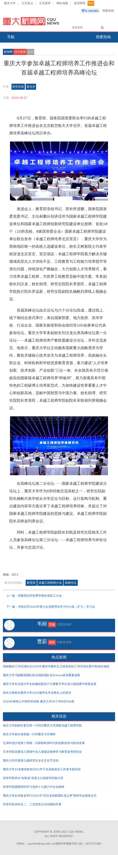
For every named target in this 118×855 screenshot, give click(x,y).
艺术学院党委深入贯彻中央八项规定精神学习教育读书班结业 (42, 752)
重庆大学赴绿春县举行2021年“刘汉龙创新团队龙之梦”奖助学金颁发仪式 (50, 795)
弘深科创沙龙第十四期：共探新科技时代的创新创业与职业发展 (44, 743)
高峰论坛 (71, 583)
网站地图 (62, 3)
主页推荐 (45, 3)
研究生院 (18, 86)
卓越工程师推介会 (50, 583)
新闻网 (8, 52)
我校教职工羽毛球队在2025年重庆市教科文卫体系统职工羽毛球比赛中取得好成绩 (56, 666)
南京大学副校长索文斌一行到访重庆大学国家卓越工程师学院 (42, 725)
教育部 (31, 583)
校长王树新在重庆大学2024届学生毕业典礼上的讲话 (37, 693)
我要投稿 (97, 11)
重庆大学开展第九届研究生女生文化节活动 (30, 760)
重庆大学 (10, 3)
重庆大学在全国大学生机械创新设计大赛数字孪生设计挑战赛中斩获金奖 (49, 684)
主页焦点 (27, 3)
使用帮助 (80, 3)
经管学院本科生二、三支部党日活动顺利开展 (32, 804)
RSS (91, 3)
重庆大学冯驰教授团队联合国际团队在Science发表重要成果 (41, 675)
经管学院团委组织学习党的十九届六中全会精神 (33, 787)
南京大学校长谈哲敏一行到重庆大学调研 (29, 734)
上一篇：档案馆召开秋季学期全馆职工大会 (34, 595)
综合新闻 (20, 52)
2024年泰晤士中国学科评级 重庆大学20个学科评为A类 (38, 701)
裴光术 (30, 86)
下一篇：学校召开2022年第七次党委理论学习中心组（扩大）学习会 (50, 607)
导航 (11, 37)
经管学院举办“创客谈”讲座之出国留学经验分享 (33, 778)
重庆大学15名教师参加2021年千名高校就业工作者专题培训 (41, 769)
